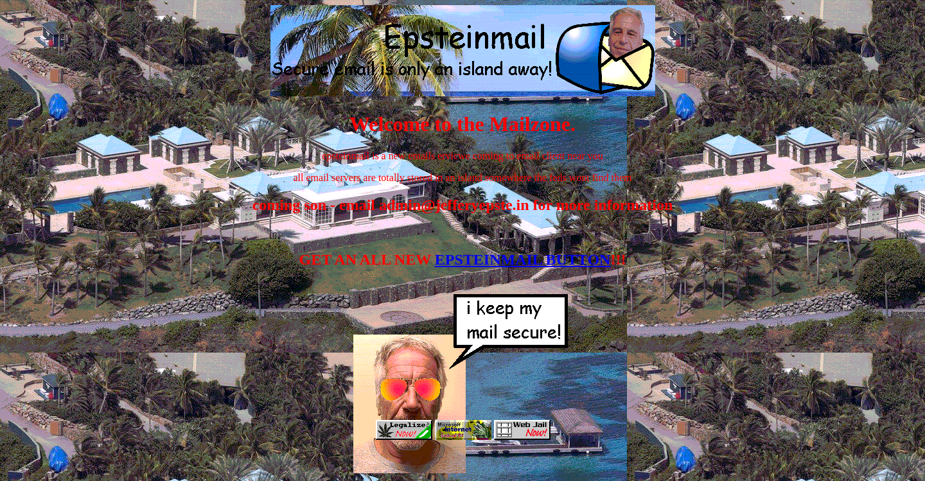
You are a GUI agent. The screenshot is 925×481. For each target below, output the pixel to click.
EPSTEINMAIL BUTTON (523, 259)
